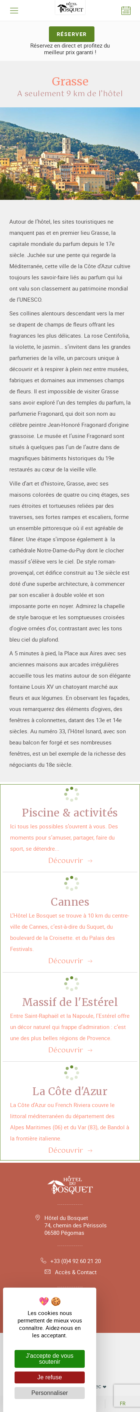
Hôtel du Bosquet (75, 1225)
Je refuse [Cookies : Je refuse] (49, 1377)
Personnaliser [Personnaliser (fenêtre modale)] (49, 1393)
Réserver (72, 34)
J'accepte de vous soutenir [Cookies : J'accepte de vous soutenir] (50, 1359)
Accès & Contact (70, 1272)
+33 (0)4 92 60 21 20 (70, 1261)
